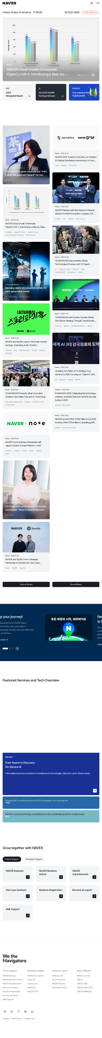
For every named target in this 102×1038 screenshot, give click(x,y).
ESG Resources (58, 980)
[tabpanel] (51, 893)
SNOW (80, 980)
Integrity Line (30, 1018)
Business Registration (50, 890)
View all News (76, 584)
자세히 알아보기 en (95, 791)
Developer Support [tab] (34, 859)
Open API (31, 980)
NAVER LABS (82, 983)
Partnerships (17, 1018)
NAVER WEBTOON (85, 987)
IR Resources (57, 976)
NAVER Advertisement (80, 873)
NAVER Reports (58, 983)
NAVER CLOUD (83, 976)
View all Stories (26, 584)
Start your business (16, 890)
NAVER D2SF (32, 991)
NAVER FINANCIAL (84, 991)
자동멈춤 (93, 75)
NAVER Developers (35, 976)
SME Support (13, 909)
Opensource (32, 983)
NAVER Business (14, 871)
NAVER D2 (31, 987)
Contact (6, 1018)
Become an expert (82, 890)
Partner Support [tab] (12, 859)
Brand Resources (59, 987)
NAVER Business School (48, 873)
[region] (51, 742)
